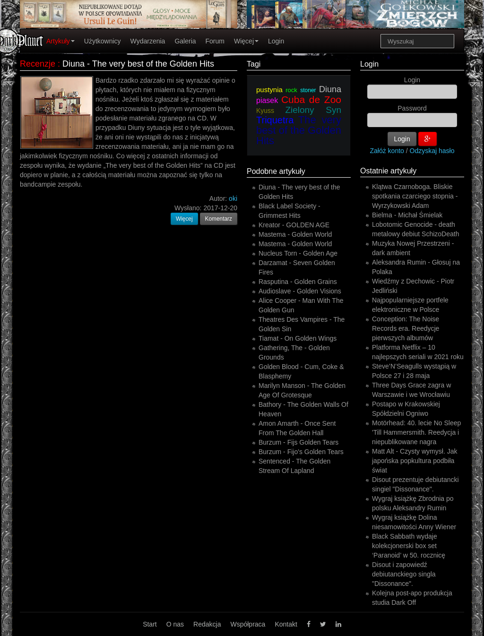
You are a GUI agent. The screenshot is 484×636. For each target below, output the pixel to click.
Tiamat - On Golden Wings (298, 338)
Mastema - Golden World (295, 234)
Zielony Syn (313, 110)
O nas (175, 624)
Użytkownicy (102, 41)
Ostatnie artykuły (388, 171)
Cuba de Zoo (311, 99)
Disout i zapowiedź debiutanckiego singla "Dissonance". (404, 574)
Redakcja (207, 624)
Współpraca (247, 624)
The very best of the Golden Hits (298, 130)
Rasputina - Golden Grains (298, 281)
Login (276, 41)
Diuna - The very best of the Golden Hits (138, 64)
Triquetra (275, 120)
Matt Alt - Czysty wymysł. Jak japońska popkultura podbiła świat (414, 460)
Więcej (246, 41)
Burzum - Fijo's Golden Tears (301, 452)
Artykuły (60, 41)
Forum (215, 41)
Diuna (330, 89)
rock (291, 90)
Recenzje (37, 64)
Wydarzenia (147, 41)
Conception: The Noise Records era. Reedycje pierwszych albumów (405, 328)
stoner (308, 90)
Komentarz (219, 218)
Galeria (185, 41)
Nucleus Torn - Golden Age (298, 253)
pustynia (269, 90)
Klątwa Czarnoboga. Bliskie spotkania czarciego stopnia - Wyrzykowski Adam (415, 196)
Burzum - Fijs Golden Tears (298, 442)
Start (150, 624)
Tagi (253, 64)
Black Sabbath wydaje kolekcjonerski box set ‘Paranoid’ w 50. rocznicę (408, 546)
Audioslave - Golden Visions (300, 291)
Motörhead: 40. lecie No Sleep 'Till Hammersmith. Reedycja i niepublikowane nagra (416, 432)
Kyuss (265, 110)
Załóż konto (387, 151)
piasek (267, 100)
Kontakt (286, 624)
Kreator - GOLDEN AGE (294, 225)
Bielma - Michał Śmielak (407, 215)
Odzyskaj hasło (432, 151)
